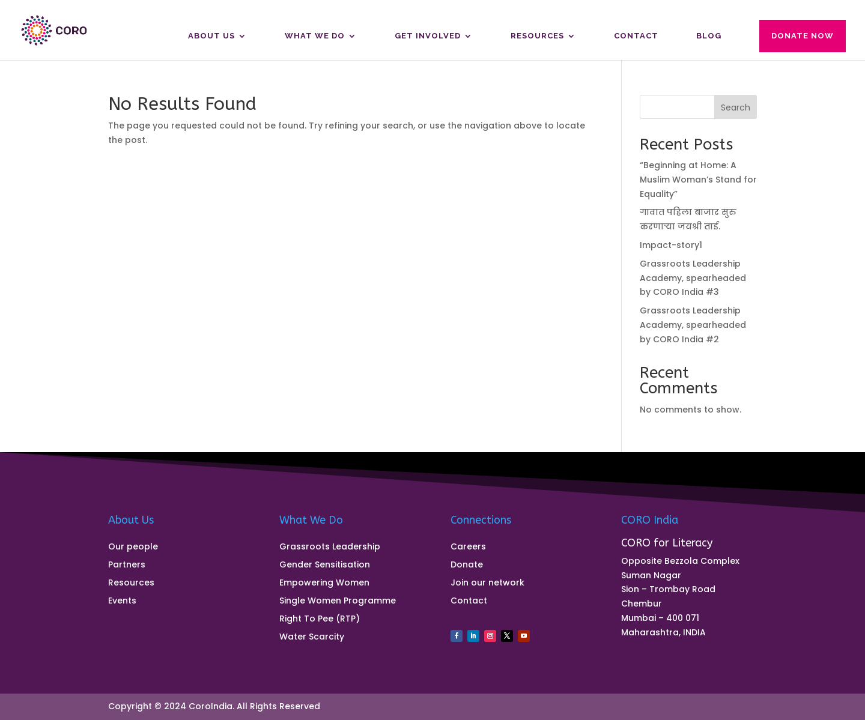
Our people (133, 547)
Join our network (487, 583)
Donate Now (802, 35)
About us (211, 36)
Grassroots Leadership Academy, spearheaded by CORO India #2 (693, 324)
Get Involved (428, 36)
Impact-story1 (671, 245)
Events (122, 601)
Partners (126, 565)
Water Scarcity (311, 637)
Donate (467, 565)
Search (735, 107)
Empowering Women (324, 583)
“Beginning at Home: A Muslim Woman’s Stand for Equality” (698, 179)
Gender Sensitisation (324, 565)
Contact (636, 36)
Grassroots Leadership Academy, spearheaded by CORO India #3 (693, 278)
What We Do (315, 36)
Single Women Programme (337, 601)
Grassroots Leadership (329, 547)
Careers (468, 547)
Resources (537, 36)
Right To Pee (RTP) (319, 619)
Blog (708, 36)
